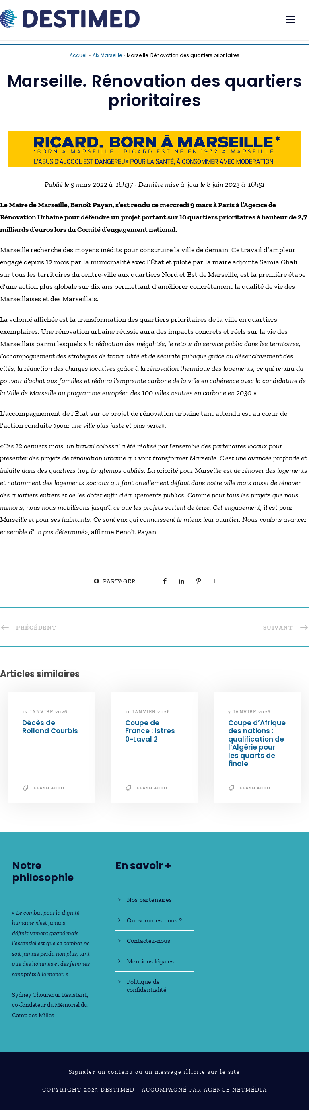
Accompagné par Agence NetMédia (204, 1089)
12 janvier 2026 (45, 712)
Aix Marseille (107, 55)
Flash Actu (49, 788)
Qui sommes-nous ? (154, 920)
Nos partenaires (149, 900)
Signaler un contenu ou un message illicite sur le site (154, 1072)
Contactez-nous (148, 940)
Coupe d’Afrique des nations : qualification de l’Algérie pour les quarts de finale (257, 743)
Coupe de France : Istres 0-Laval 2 (150, 731)
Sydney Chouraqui (36, 994)
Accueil (79, 55)
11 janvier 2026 (147, 712)
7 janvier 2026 (249, 712)
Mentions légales (150, 961)
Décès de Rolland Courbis (50, 727)
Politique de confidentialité (147, 985)
